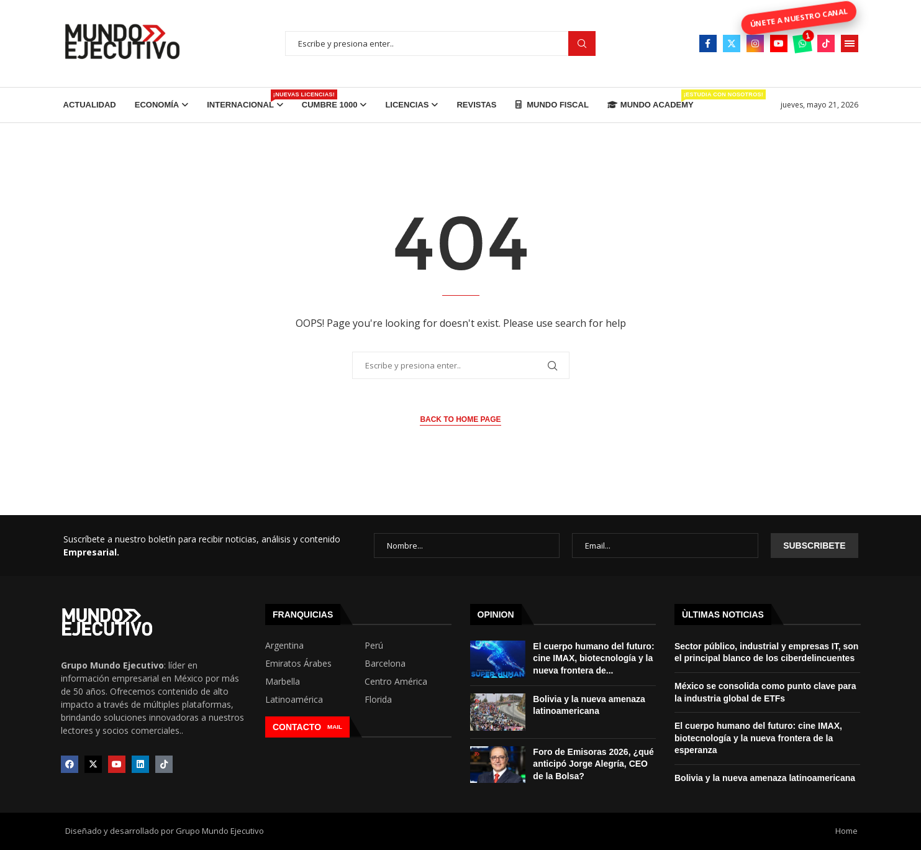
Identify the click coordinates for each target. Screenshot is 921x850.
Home (846, 830)
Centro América (396, 681)
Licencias (407, 104)
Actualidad (89, 104)
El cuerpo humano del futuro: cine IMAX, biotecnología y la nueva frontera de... (593, 658)
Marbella (282, 681)
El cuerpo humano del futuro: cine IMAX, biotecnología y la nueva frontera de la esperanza (758, 738)
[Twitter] (731, 43)
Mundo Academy (650, 99)
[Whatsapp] (802, 43)
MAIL (334, 726)
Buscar (582, 44)
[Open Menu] (849, 43)
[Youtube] (778, 43)
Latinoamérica (294, 699)
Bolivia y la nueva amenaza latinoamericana (764, 778)
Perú (374, 645)
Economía (157, 104)
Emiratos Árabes (298, 663)
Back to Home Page (460, 419)
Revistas (476, 104)
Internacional (245, 99)
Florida (378, 699)
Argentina (284, 645)
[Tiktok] (826, 43)
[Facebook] (708, 43)
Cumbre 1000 (330, 104)
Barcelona (385, 663)
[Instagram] (755, 43)
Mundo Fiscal (552, 104)
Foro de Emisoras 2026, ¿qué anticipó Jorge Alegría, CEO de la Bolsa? (593, 764)
